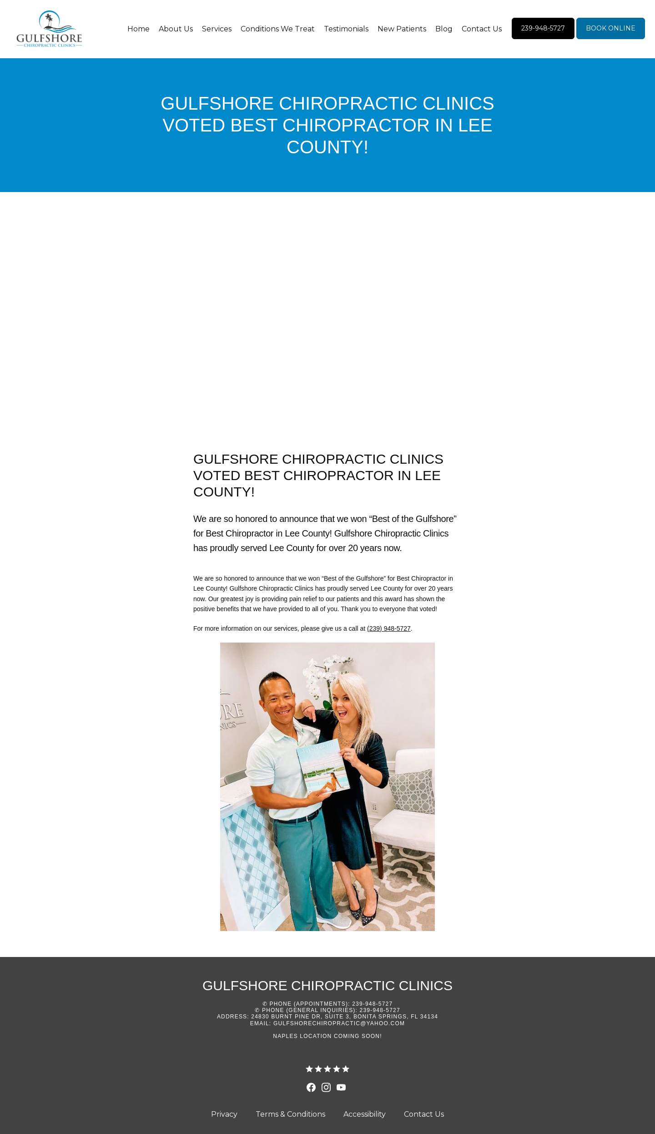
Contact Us (482, 29)
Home (138, 29)
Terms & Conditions (290, 1114)
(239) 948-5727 (389, 628)
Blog (444, 29)
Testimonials (346, 29)
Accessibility (364, 1114)
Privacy (224, 1114)
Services (217, 29)
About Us (176, 29)
